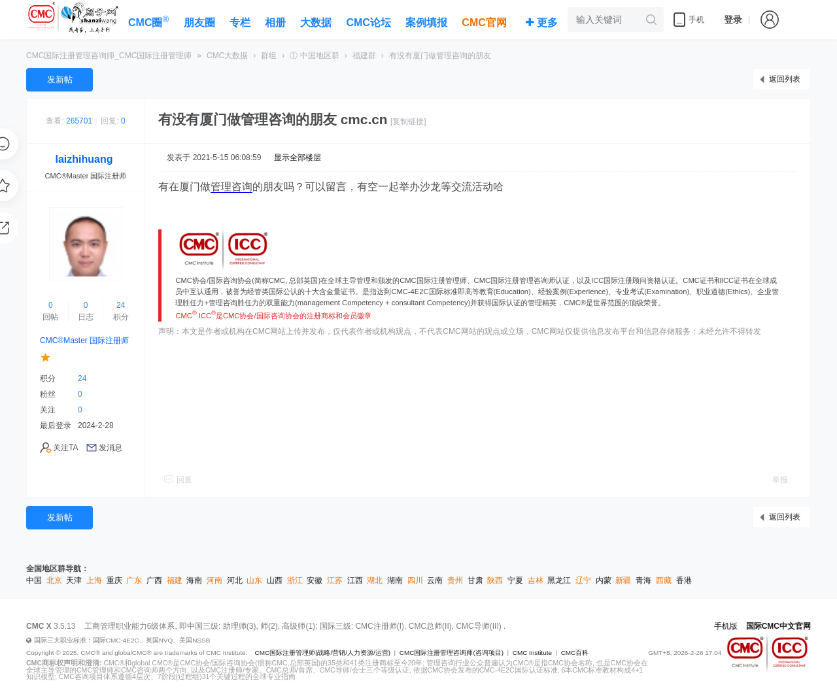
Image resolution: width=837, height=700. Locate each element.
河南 (214, 580)
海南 (194, 580)
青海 (643, 580)
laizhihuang (84, 159)
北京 (54, 580)
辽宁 (583, 580)
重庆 (114, 580)
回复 (184, 479)
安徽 (314, 580)
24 (120, 305)
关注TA (65, 447)
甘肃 (475, 580)
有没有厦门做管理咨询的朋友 (440, 55)
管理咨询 (231, 186)
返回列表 (784, 79)
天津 (74, 580)
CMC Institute (532, 652)
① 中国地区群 (314, 55)
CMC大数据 (227, 55)
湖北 (375, 580)
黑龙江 (559, 580)
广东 (134, 580)
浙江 (295, 580)
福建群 (364, 55)
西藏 (664, 580)
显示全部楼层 (297, 157)
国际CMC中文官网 (778, 626)
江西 (355, 580)
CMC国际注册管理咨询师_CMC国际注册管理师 (109, 55)
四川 (415, 580)
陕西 (495, 580)
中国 (34, 580)
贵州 (455, 580)
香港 (684, 580)
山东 (254, 580)
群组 (269, 55)
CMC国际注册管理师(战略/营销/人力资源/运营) (322, 652)
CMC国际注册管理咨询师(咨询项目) (452, 652)
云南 (435, 580)
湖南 (395, 580)
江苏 (335, 580)
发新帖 (60, 79)
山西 (274, 580)
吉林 (535, 580)
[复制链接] (408, 121)
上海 (94, 580)
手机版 (726, 626)
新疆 (623, 580)
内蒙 (603, 580)
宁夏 (515, 580)
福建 (174, 580)
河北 (235, 580)
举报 (780, 479)
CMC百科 (575, 652)
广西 (154, 580)
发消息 (110, 447)
